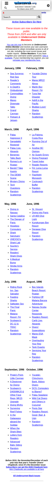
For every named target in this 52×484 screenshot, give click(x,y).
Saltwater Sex (17, 304)
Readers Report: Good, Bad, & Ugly (40, 415)
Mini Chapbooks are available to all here (26, 469)
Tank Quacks (38, 347)
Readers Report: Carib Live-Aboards (40, 320)
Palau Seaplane (40, 395)
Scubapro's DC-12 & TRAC (15, 323)
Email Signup (19, 6)
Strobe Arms (16, 266)
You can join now (14, 45)
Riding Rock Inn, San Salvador (16, 290)
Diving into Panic (40, 212)
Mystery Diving (17, 181)
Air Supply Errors (40, 155)
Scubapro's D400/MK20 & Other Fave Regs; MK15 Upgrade (17, 395)
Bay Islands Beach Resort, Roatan (39, 290)
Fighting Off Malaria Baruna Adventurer (39, 300)
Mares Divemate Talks (15, 103)
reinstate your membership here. (27, 60)
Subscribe (28, 6)
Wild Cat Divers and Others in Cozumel (39, 401)
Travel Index (38, 161)
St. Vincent (37, 209)
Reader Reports (40, 165)
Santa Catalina (17, 216)
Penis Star (37, 408)
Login (33, 6)
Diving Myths (16, 405)
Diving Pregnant (40, 158)
